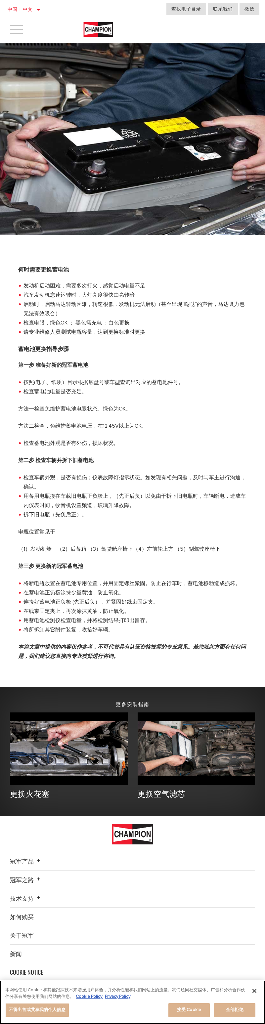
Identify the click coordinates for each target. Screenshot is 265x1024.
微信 (249, 9)
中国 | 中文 (20, 9)
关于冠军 (22, 935)
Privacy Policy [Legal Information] (117, 996)
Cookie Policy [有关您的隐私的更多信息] (89, 996)
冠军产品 (26, 861)
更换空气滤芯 (162, 793)
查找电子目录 (186, 9)
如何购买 (22, 917)
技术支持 (26, 898)
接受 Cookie (189, 1009)
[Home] (98, 29)
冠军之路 (26, 879)
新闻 (16, 954)
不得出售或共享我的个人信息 (37, 1009)
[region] (132, 1002)
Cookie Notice (26, 972)
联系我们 (223, 9)
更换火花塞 (30, 793)
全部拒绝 (234, 1009)
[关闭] (254, 991)
